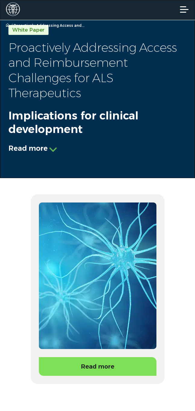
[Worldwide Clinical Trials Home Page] (15, 9)
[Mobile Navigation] (184, 9)
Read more (28, 148)
